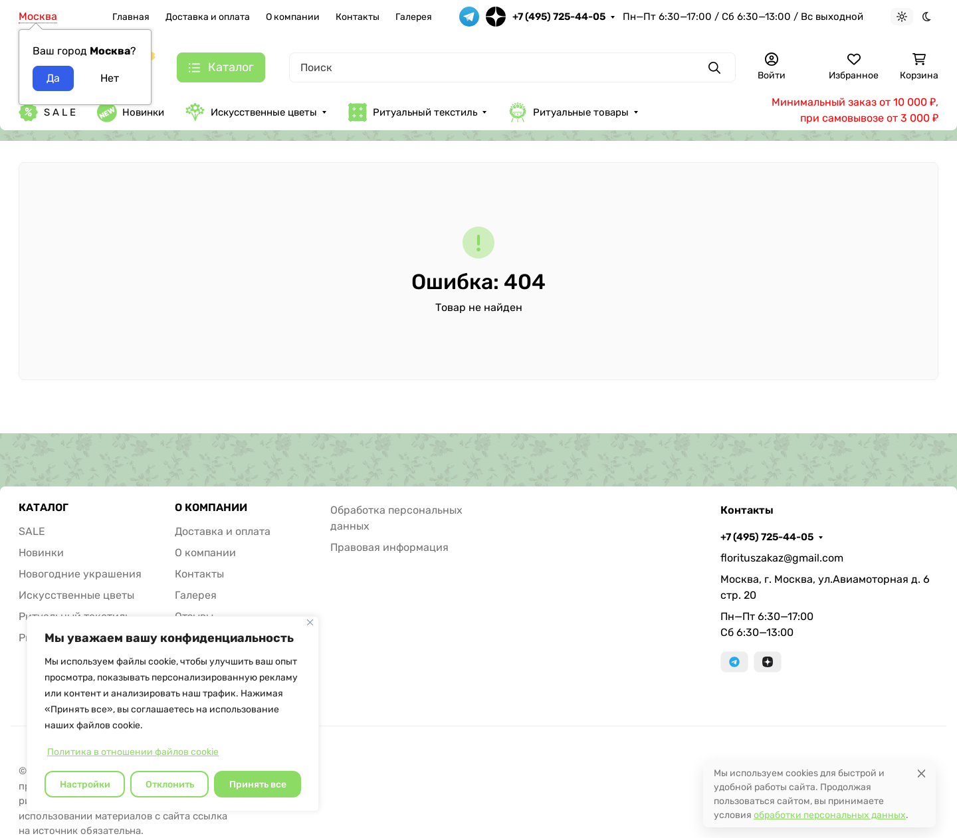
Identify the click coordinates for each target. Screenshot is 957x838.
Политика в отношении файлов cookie (133, 752)
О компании (293, 17)
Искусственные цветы (251, 112)
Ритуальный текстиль (412, 112)
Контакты (357, 17)
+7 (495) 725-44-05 (558, 17)
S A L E (47, 112)
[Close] (921, 773)
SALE (32, 531)
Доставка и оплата (207, 17)
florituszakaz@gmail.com (781, 558)
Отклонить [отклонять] (170, 784)
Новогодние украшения (80, 574)
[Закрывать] (310, 622)
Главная (131, 17)
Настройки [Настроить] (85, 784)
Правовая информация (389, 547)
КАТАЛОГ (43, 507)
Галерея (413, 17)
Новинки (130, 112)
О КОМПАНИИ (211, 507)
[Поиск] (512, 67)
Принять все (257, 784)
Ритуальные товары (568, 112)
